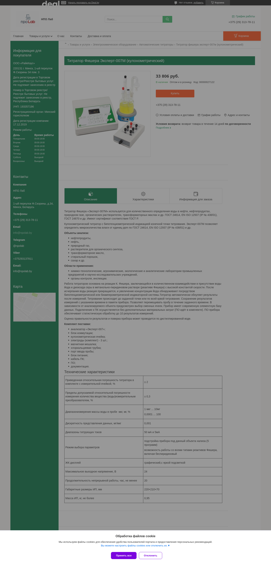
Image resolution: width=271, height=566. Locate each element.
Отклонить (152, 555)
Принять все (124, 555)
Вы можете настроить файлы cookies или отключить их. (134, 547)
